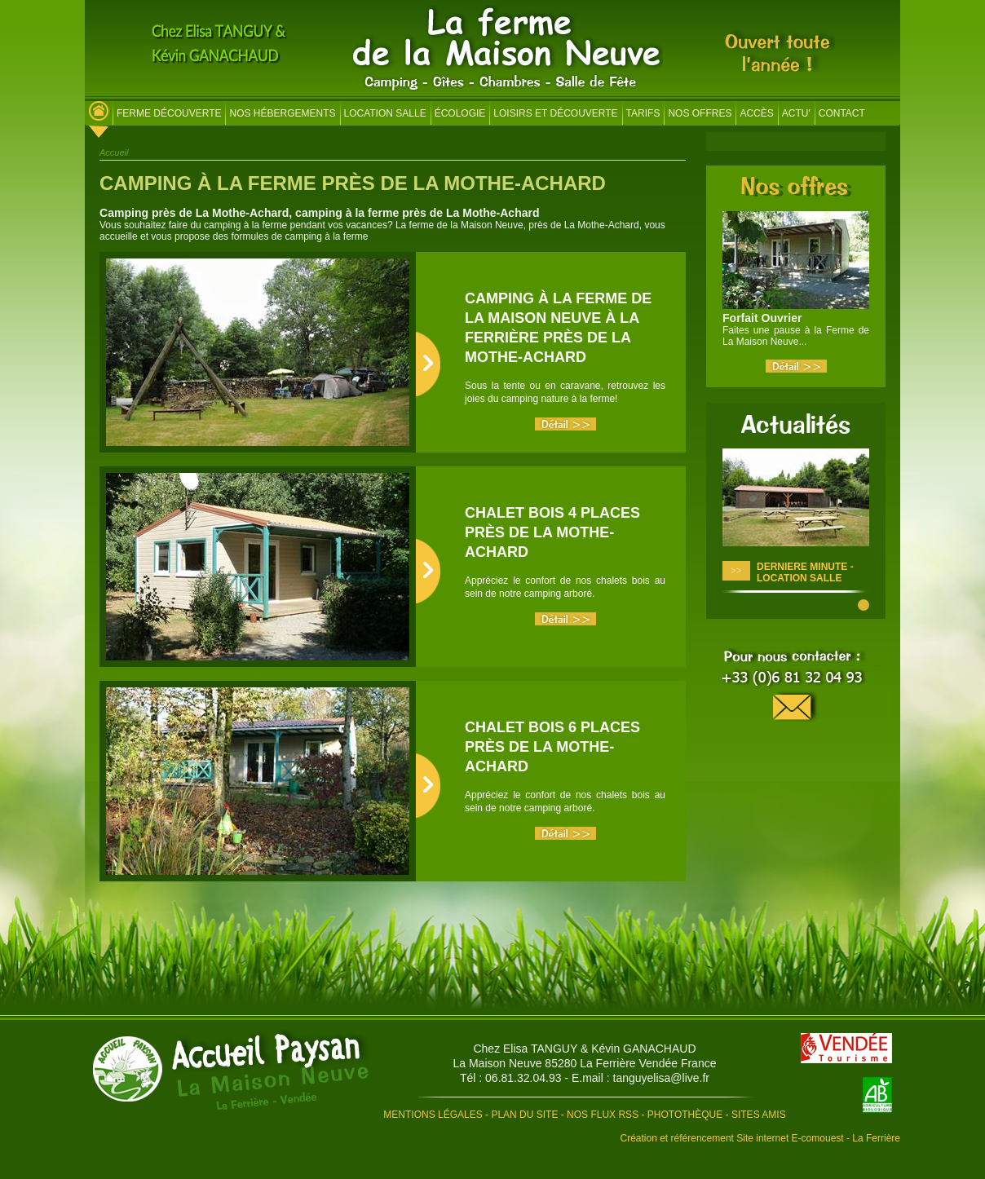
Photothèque (684, 1114)
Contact (842, 113)
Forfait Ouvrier (762, 318)
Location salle (385, 113)
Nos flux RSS (602, 1114)
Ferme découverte (169, 113)
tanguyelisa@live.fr (661, 1077)
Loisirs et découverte (555, 113)
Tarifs (643, 113)
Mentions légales (432, 1114)
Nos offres (699, 113)
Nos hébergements (282, 113)
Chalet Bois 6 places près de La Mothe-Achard (552, 747)
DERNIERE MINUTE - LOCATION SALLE (805, 572)
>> (736, 570)
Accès (756, 113)
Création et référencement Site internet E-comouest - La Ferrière (761, 1138)
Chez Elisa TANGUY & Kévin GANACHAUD (584, 1048)
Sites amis (758, 1114)
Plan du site (524, 1114)
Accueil (113, 152)
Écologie (460, 113)
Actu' (796, 113)
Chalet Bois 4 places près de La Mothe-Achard (552, 532)
